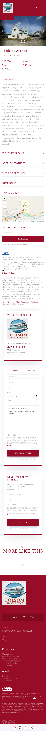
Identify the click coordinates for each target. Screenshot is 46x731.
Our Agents (18, 355)
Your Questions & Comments (16, 408)
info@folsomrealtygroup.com (19, 633)
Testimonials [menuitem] (7, 683)
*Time (9, 400)
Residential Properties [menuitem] (11, 661)
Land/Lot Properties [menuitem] (10, 666)
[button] (3, 31)
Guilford (34, 302)
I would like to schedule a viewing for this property (23, 421)
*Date (9, 393)
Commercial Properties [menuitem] (11, 664)
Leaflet (19, 221)
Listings (11, 302)
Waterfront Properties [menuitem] (11, 659)
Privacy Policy (8, 273)
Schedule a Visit (30, 370)
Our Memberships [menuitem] (9, 681)
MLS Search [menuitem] (7, 657)
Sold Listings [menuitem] (7, 668)
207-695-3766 (16, 346)
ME (17, 302)
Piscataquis (25, 302)
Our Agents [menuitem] (6, 679)
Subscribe (23, 523)
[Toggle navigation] (41, 8)
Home (4, 302)
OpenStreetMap (31, 221)
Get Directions (23, 239)
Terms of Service (13, 461)
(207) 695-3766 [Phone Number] (25, 619)
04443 (6, 304)
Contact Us (10, 355)
